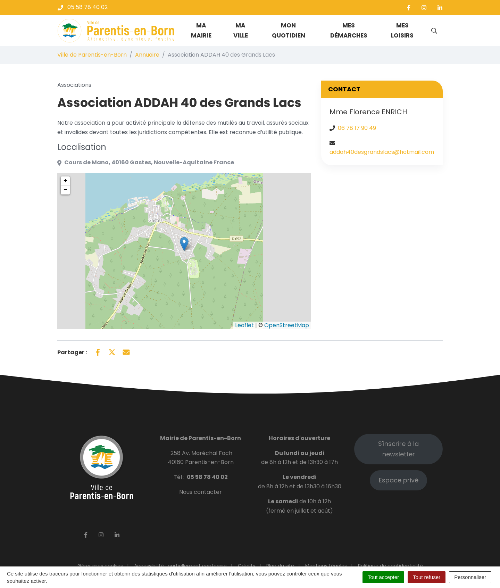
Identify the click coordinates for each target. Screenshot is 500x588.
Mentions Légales (326, 565)
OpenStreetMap (286, 325)
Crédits (246, 565)
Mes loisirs (402, 30)
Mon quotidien (288, 30)
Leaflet (244, 325)
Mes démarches (348, 30)
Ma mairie (201, 30)
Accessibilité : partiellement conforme (180, 565)
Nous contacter (200, 492)
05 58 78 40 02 (207, 477)
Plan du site (280, 565)
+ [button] (65, 181)
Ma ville (240, 30)
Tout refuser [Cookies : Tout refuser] (426, 577)
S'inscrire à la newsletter (398, 448)
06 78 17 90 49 (357, 128)
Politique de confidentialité (390, 565)
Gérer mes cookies (100, 565)
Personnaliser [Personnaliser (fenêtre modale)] (470, 577)
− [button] (65, 190)
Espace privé (398, 480)
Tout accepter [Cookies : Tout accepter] (383, 577)
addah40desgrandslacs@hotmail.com (382, 152)
